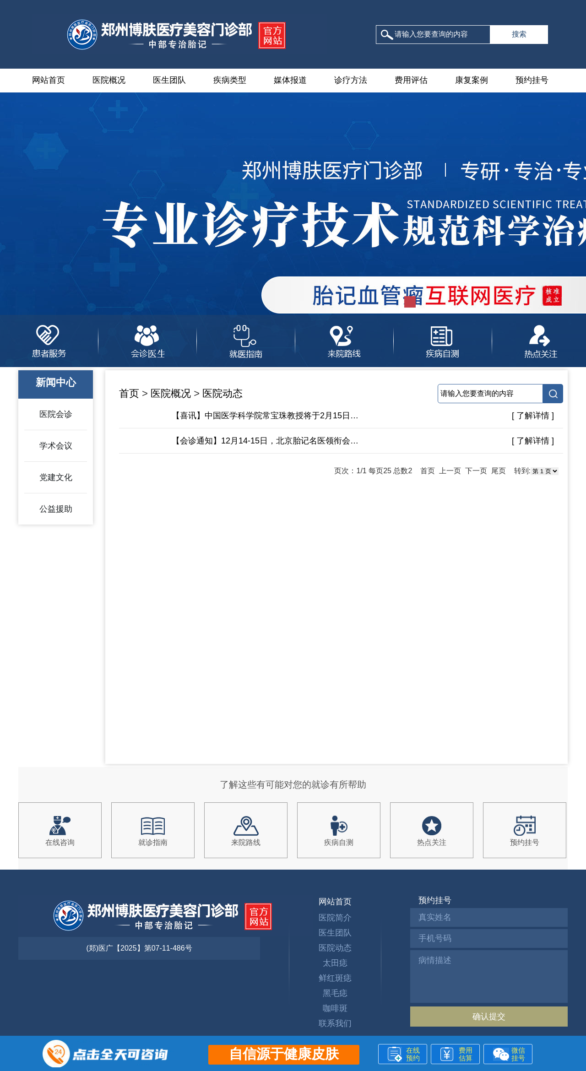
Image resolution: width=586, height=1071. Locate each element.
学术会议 (55, 445)
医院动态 (222, 393)
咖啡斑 (335, 1008)
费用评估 (411, 80)
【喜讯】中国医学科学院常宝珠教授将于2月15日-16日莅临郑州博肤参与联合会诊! (265, 415)
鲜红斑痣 (335, 978)
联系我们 (335, 1023)
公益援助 (55, 509)
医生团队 (169, 80)
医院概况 (108, 80)
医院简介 (335, 917)
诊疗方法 (350, 80)
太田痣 (335, 963)
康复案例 (471, 80)
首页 (129, 393)
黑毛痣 (335, 993)
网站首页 (48, 80)
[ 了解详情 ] (533, 415)
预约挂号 (531, 80)
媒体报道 (290, 80)
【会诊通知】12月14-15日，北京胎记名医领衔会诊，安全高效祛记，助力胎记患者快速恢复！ (265, 440)
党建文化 (55, 477)
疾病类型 (229, 80)
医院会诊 (55, 414)
